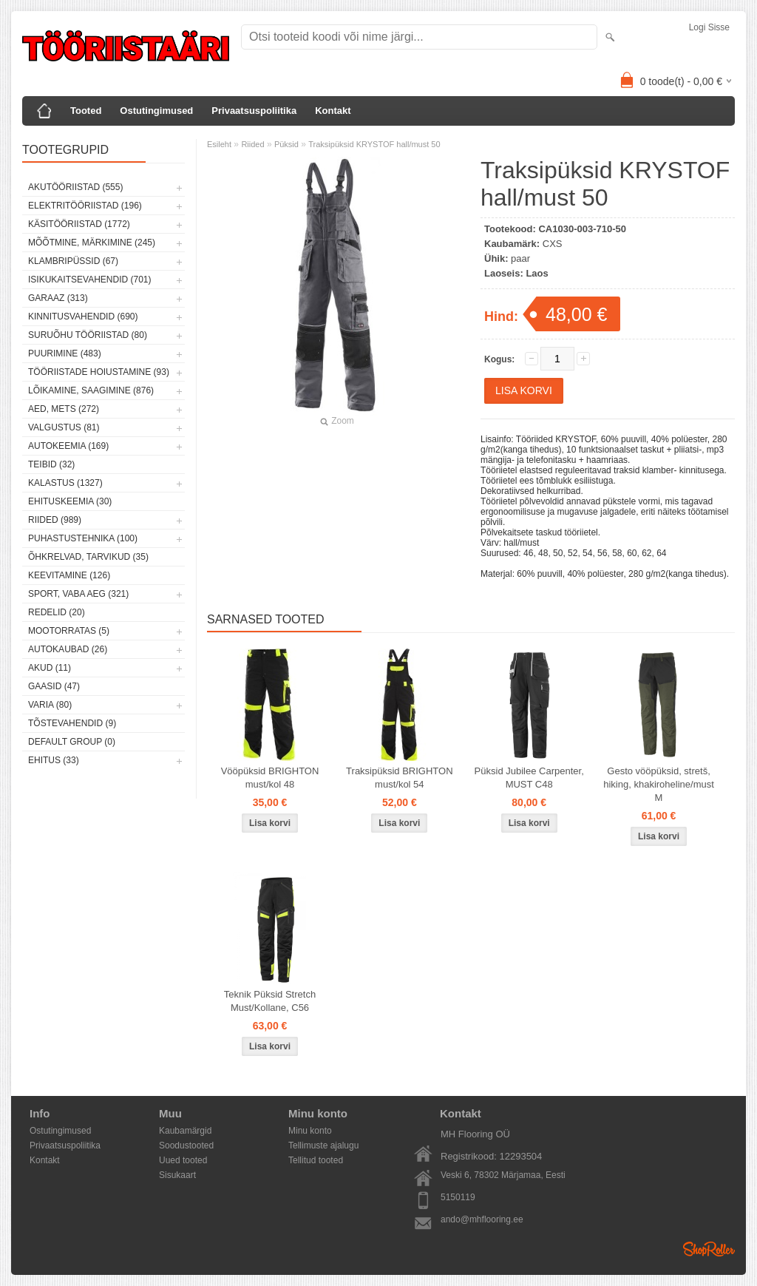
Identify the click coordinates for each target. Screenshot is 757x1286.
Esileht (219, 144)
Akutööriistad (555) (75, 187)
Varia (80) (50, 705)
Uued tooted (183, 1160)
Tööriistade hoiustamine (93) (98, 372)
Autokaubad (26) (67, 649)
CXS (553, 243)
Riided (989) (54, 520)
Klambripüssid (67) (73, 261)
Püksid (286, 144)
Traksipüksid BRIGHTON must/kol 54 (399, 777)
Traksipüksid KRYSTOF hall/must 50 (374, 144)
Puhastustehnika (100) (83, 538)
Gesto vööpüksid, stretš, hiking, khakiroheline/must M (658, 784)
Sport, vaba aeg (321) (78, 594)
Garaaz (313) (58, 298)
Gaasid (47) (54, 686)
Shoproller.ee (709, 1249)
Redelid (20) (56, 612)
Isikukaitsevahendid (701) (90, 279)
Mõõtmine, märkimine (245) (91, 242)
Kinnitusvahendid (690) (83, 316)
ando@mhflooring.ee (482, 1219)
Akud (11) (49, 668)
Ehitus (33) (53, 760)
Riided (252, 144)
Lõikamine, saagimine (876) (91, 390)
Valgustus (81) (63, 427)
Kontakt (332, 110)
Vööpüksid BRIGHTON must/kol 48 (270, 777)
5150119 (458, 1197)
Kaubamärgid (185, 1131)
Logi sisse (709, 27)
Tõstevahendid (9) (72, 723)
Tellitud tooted (315, 1160)
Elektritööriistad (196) (85, 205)
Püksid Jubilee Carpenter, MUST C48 (529, 777)
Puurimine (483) (64, 353)
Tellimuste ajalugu (323, 1145)
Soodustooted (186, 1145)
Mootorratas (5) (68, 631)
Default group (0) (71, 742)
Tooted (85, 110)
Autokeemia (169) (68, 446)
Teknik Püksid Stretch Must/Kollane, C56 (270, 1001)
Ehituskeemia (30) (70, 501)
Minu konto (310, 1131)
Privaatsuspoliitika (253, 110)
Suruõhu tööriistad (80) (87, 335)
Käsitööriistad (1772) (79, 224)
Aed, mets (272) (63, 409)
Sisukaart (177, 1175)
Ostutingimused (156, 110)
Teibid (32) (51, 464)
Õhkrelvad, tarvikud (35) (88, 557)
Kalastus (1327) (65, 483)
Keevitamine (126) (69, 575)
